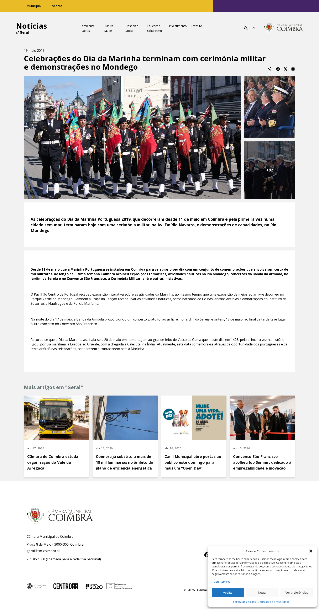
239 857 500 (36, 559)
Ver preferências (296, 592)
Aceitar (228, 592)
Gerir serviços (222, 581)
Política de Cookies (244, 602)
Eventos (56, 6)
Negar (262, 592)
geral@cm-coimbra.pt (43, 551)
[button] (311, 551)
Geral (24, 32)
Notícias (31, 26)
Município (34, 6)
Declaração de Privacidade (273, 602)
